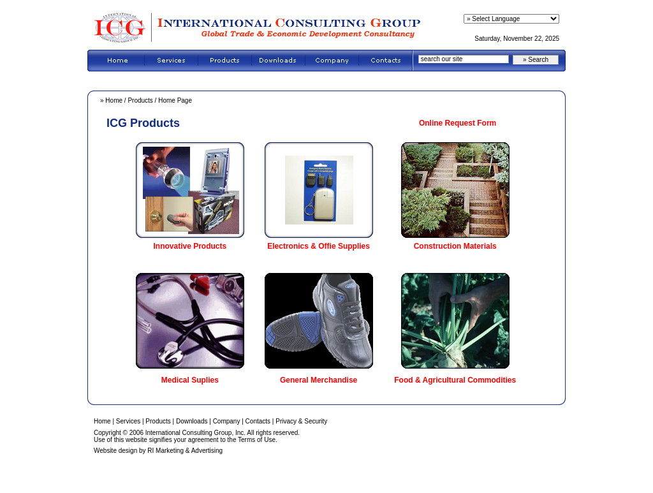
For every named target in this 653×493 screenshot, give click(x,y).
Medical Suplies (190, 380)
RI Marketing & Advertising (185, 450)
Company (226, 421)
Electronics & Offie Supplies (318, 246)
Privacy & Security (301, 421)
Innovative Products (190, 246)
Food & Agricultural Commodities (455, 380)
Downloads (191, 421)
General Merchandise (318, 380)
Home (113, 100)
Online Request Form (457, 123)
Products (140, 100)
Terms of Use (256, 439)
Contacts (258, 421)
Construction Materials (455, 246)
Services (128, 421)
